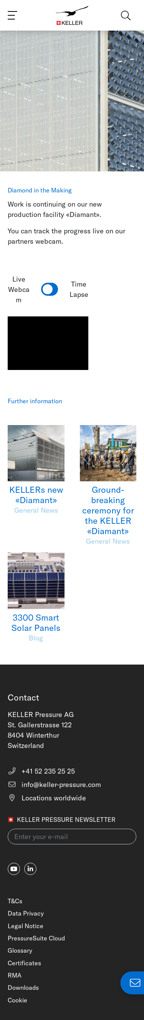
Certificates (24, 963)
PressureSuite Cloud (36, 938)
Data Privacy (26, 913)
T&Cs (15, 901)
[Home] (72, 15)
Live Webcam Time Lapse (48, 289)
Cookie (17, 1000)
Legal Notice (25, 926)
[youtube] (14, 869)
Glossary (20, 950)
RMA (15, 975)
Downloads (23, 987)
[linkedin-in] (30, 869)
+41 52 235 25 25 (41, 771)
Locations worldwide (47, 798)
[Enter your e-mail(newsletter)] (72, 836)
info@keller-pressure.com (54, 784)
